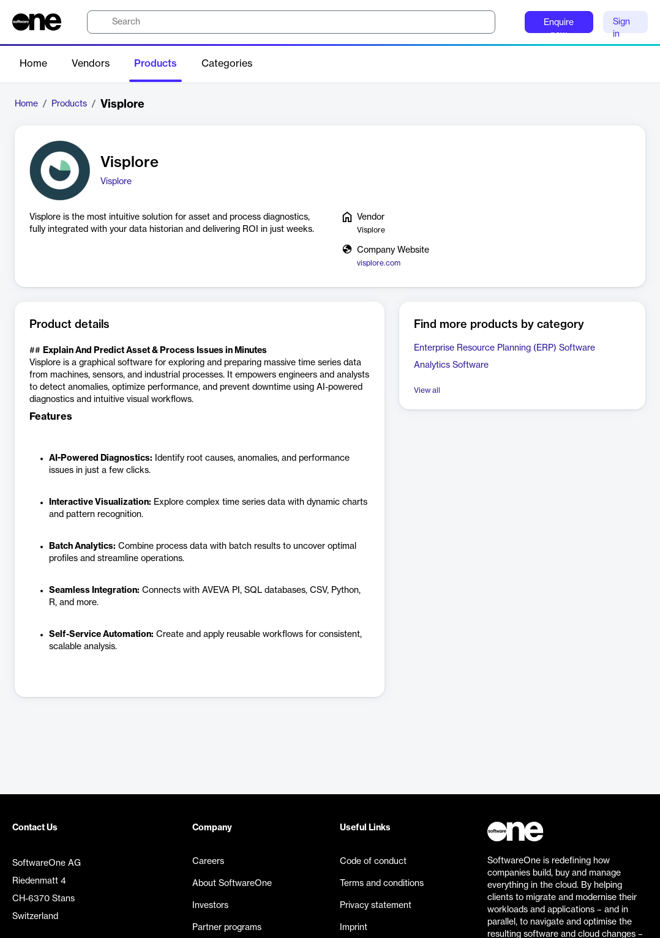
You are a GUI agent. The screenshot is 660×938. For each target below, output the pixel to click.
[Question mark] (507, 22)
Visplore (116, 181)
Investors (210, 905)
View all (427, 390)
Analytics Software (451, 365)
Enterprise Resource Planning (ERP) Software (504, 348)
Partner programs (226, 927)
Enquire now (559, 25)
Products (155, 64)
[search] (291, 22)
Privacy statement (375, 905)
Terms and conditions (382, 883)
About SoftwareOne (232, 883)
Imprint (353, 927)
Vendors (91, 64)
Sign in (621, 25)
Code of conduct (373, 861)
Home (33, 64)
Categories (226, 64)
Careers (208, 861)
